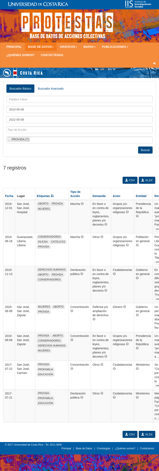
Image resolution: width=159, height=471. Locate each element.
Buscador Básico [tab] (20, 88)
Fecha (9, 196)
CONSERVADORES (49, 236)
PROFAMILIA (45, 369)
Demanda (99, 196)
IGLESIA (43, 241)
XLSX (147, 180)
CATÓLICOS (58, 241)
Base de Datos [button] (41, 46)
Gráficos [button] (68, 46)
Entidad (141, 196)
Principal (14, 46)
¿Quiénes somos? (20, 55)
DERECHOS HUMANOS (52, 269)
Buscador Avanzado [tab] (51, 88)
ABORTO (43, 203)
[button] (82, 203)
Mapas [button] (89, 46)
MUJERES (44, 208)
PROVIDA (57, 203)
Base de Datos (84, 448)
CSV (130, 180)
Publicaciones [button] (115, 46)
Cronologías (103, 448)
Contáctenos (52, 55)
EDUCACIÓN (45, 374)
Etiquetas (45, 196)
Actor (116, 196)
